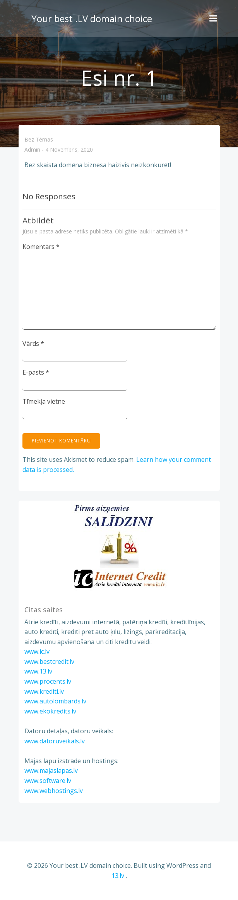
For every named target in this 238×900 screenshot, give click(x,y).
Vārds (33, 343)
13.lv (117, 875)
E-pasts (35, 372)
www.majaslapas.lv (51, 770)
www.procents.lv (47, 681)
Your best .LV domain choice (91, 18)
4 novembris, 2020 (69, 150)
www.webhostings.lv (53, 790)
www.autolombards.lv (55, 701)
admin (32, 150)
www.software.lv (47, 780)
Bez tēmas (38, 139)
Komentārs (41, 246)
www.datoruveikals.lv (54, 741)
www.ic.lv (37, 651)
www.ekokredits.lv (50, 711)
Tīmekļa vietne (43, 401)
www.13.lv (38, 671)
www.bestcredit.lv (49, 661)
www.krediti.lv (44, 691)
